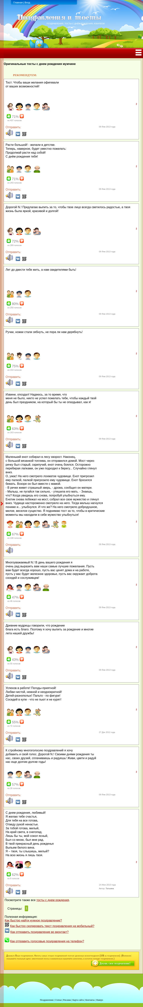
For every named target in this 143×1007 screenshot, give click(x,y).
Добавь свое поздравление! (114, 963)
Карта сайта (78, 1000)
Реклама (67, 1000)
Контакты (90, 1000)
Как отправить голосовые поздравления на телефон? (47, 941)
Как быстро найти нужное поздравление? (33, 920)
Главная (18, 2)
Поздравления (46, 1000)
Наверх (99, 1000)
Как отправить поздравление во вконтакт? (39, 932)
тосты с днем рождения (52, 900)
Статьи (58, 1000)
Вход (27, 2)
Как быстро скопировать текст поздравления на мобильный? (52, 926)
